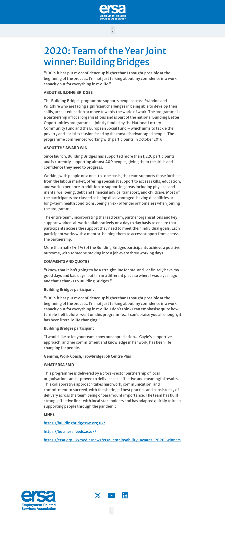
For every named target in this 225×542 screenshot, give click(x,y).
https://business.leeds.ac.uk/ (70, 431)
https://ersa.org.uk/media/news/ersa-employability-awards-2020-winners (112, 440)
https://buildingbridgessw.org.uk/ (74, 423)
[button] (113, 30)
